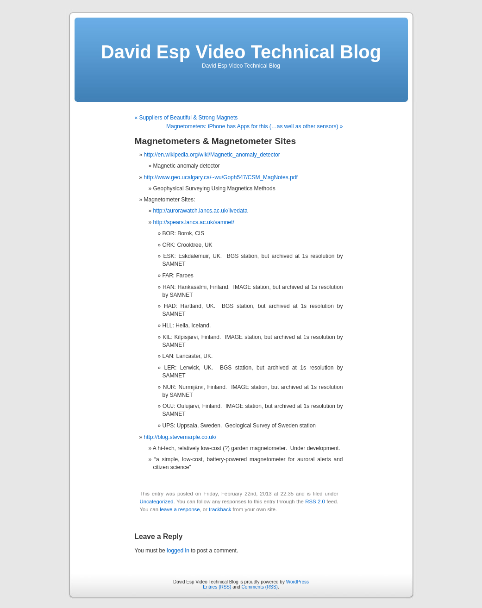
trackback (220, 509)
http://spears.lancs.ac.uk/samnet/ (193, 222)
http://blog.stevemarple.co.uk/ (180, 437)
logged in (178, 550)
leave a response (180, 509)
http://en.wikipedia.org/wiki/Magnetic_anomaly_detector (212, 154)
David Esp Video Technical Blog (241, 52)
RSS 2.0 (315, 501)
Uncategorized (157, 501)
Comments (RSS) (260, 586)
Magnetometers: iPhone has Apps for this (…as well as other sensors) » (254, 126)
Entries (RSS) (217, 586)
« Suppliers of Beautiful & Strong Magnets (186, 117)
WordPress (297, 581)
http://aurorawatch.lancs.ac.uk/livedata (200, 210)
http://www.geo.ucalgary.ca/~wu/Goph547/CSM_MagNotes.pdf (221, 177)
